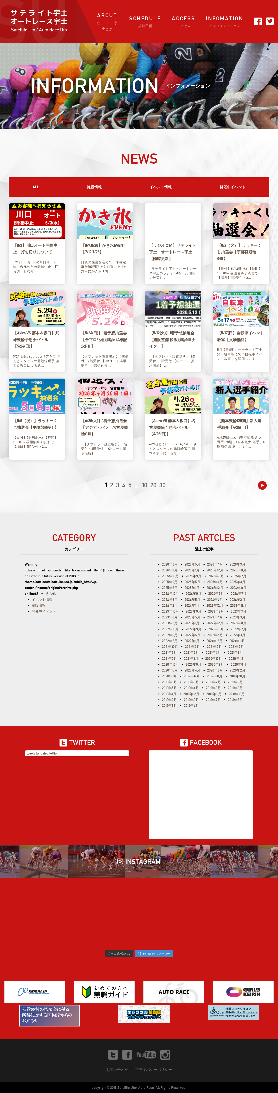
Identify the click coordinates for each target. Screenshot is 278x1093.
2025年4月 (215, 582)
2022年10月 (170, 629)
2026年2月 (170, 570)
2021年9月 (192, 647)
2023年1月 (192, 623)
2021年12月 (215, 641)
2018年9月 (169, 700)
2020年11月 (237, 659)
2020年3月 (215, 670)
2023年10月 (170, 611)
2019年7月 (213, 682)
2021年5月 (191, 653)
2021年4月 (213, 653)
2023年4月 (215, 617)
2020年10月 (170, 664)
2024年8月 (216, 594)
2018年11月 (214, 694)
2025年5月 (192, 582)
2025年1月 (192, 588)
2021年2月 (169, 659)
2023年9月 (193, 611)
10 (144, 485)
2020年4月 (192, 670)
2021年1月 (191, 659)
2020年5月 (170, 670)
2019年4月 (191, 688)
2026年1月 (192, 570)
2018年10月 (237, 694)
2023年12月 (215, 605)
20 (153, 485)
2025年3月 (237, 582)
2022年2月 (170, 641)
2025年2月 (170, 588)
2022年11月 (238, 623)
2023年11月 (238, 605)
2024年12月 (215, 588)
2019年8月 (191, 682)
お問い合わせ (117, 1069)
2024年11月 (238, 588)
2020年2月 (237, 670)
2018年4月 (191, 706)
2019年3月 (213, 688)
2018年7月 (213, 700)
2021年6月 (169, 653)
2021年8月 (214, 647)
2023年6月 (170, 617)
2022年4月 (215, 635)
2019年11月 (214, 676)
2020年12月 (213, 659)
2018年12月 (191, 694)
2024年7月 (239, 594)
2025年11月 (238, 570)
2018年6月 (235, 700)
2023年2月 (170, 623)
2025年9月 (193, 576)
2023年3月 (237, 617)
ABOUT (107, 22)
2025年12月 (215, 570)
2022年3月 (237, 635)
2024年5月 (192, 600)
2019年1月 (169, 694)
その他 (50, 594)
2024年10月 (170, 594)
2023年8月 (216, 611)
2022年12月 (215, 623)
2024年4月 (215, 600)
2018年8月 (191, 700)
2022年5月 (192, 635)
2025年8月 (216, 576)
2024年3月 (237, 600)
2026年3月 (237, 564)
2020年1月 (169, 676)
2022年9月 (193, 629)
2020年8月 (216, 664)
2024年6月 (170, 600)
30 (162, 485)
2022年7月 (239, 629)
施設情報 (94, 187)
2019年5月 (169, 688)
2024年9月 (193, 594)
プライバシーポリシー (153, 1069)
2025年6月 (170, 582)
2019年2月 (235, 688)
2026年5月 (192, 564)
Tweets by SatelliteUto (41, 753)
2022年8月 (216, 629)
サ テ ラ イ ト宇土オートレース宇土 (39, 21)
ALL (36, 187)
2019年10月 (237, 676)
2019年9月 (169, 682)
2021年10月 (170, 647)
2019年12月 (192, 676)
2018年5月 (169, 706)
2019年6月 (235, 682)
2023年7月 (239, 611)
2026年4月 (215, 564)
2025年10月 (170, 576)
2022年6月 (170, 635)
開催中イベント (232, 187)
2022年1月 (192, 641)
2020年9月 (193, 664)
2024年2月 (170, 605)
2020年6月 (239, 664)
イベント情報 (160, 187)
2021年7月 (236, 647)
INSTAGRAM (139, 861)
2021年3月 (235, 653)
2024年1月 (192, 605)
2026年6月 (170, 564)
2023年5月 (192, 617)
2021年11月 (237, 641)
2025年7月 (239, 576)
